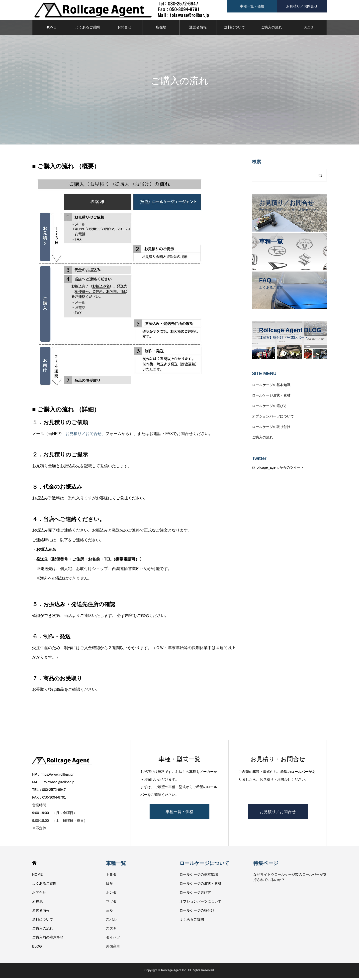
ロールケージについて (204, 863)
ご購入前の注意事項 (48, 938)
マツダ (111, 902)
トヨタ (111, 875)
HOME (50, 27)
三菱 (109, 911)
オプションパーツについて (273, 417)
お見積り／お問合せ (278, 812)
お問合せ (124, 27)
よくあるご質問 (87, 27)
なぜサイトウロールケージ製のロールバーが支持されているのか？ (290, 877)
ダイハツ (113, 938)
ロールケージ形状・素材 (271, 396)
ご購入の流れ (271, 27)
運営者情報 (198, 27)
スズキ (111, 929)
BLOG (308, 27)
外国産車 (113, 947)
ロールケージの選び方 (269, 406)
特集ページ (265, 863)
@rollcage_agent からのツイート (278, 468)
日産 (109, 884)
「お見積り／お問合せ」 (83, 434)
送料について (234, 27)
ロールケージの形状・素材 (200, 884)
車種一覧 (116, 863)
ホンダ (111, 893)
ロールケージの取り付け (271, 427)
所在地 (161, 27)
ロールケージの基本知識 (271, 385)
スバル (111, 920)
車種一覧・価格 (179, 812)
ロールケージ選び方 (195, 893)
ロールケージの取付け (197, 911)
